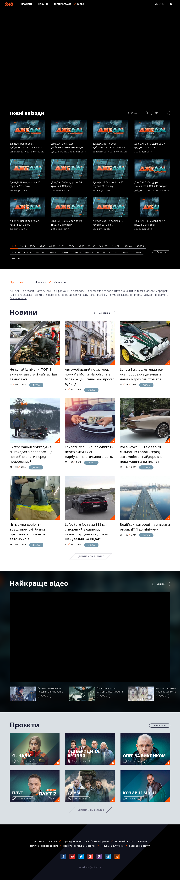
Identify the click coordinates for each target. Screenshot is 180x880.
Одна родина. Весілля (84, 753)
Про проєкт (18, 282)
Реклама (142, 841)
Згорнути (161, 252)
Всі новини (104, 313)
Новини (43, 4)
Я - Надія (22, 756)
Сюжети (60, 282)
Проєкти (26, 4)
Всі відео (161, 584)
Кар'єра (53, 841)
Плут (17, 793)
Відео (80, 4)
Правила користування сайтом (79, 845)
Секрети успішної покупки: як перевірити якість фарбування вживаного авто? (89, 452)
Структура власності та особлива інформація (86, 841)
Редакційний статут (139, 845)
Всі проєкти (160, 725)
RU (163, 4)
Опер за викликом (144, 756)
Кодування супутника (112, 845)
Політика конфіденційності (44, 845)
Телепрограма (62, 4)
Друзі (74, 793)
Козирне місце (140, 793)
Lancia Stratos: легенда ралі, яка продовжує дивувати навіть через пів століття (142, 374)
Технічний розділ (124, 841)
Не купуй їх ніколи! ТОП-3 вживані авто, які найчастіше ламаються (34, 374)
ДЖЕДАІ (36, 385)
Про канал (38, 841)
